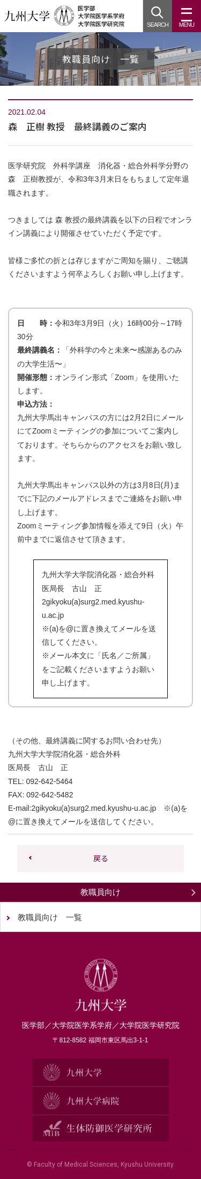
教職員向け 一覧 (50, 917)
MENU (186, 20)
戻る (100, 858)
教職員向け (100, 892)
